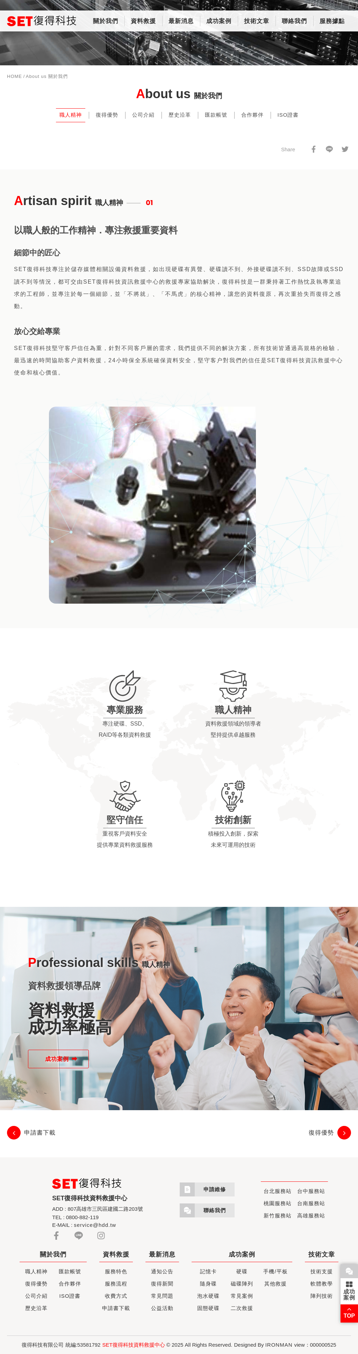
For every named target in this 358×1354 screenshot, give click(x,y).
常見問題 (162, 1296)
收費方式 (116, 1296)
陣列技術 (321, 1296)
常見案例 (242, 1296)
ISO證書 (288, 115)
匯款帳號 (216, 115)
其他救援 (275, 1284)
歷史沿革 (180, 115)
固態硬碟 (208, 1308)
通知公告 (162, 1271)
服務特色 (116, 1271)
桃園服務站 (278, 1203)
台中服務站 (311, 1191)
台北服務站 (278, 1191)
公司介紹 (143, 115)
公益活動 (162, 1308)
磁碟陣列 (242, 1284)
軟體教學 (321, 1284)
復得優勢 (107, 115)
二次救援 (242, 1308)
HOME (14, 76)
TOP (349, 1312)
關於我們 (105, 21)
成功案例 (218, 21)
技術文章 (256, 21)
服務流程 (116, 1284)
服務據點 (332, 21)
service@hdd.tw (95, 1225)
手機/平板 (275, 1271)
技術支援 (321, 1271)
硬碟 (242, 1271)
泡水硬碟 (208, 1296)
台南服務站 (311, 1203)
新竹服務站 (278, 1215)
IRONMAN (279, 1345)
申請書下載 (116, 1308)
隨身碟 (208, 1284)
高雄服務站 (311, 1215)
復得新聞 (162, 1284)
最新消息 (181, 21)
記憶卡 (208, 1271)
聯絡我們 (294, 21)
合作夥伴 (252, 115)
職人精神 (70, 115)
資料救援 (143, 21)
